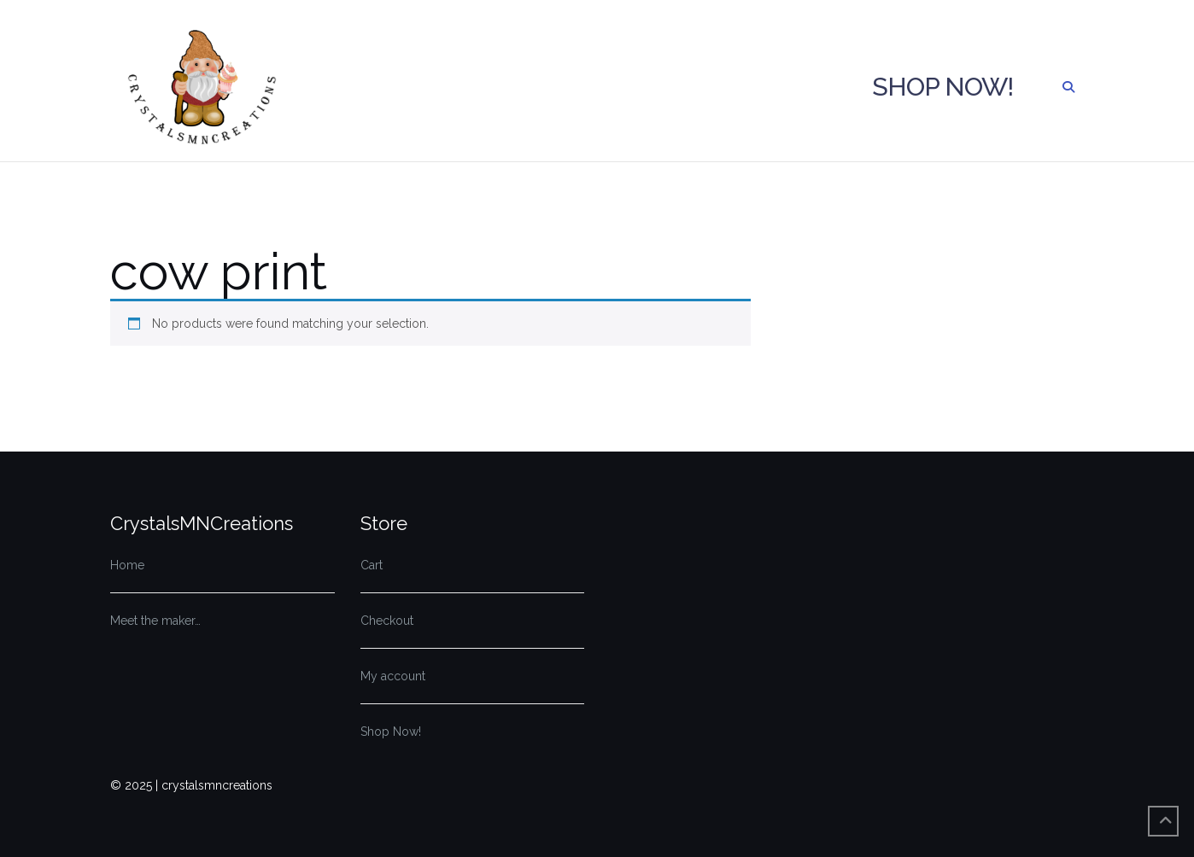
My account (392, 676)
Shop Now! (942, 87)
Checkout (386, 620)
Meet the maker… (155, 620)
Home (127, 565)
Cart (371, 565)
